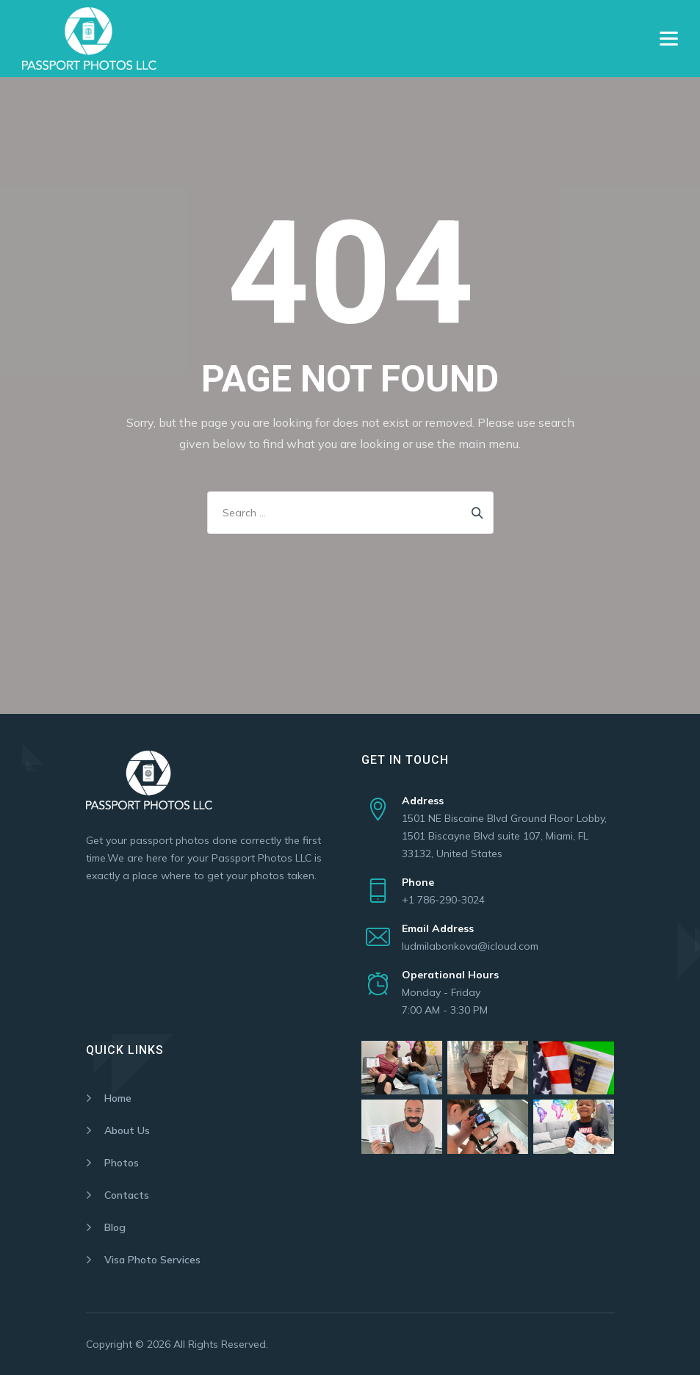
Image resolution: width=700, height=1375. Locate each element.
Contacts (126, 1195)
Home (117, 1098)
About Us (127, 1130)
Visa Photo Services (152, 1259)
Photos (121, 1162)
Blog (115, 1227)
